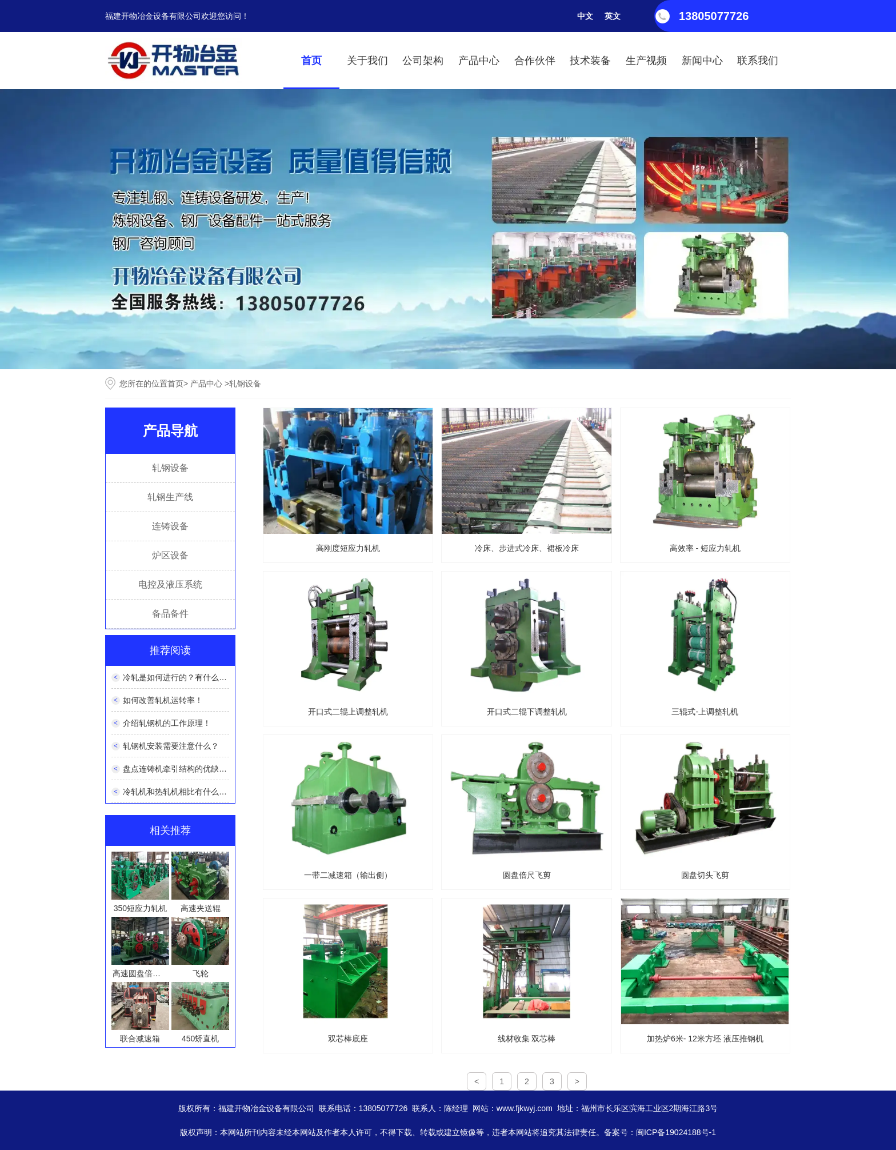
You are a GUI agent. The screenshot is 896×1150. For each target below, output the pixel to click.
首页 (311, 60)
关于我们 (367, 60)
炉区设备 (170, 555)
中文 (585, 16)
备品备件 (170, 613)
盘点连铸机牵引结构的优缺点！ (179, 768)
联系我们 (757, 60)
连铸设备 (170, 526)
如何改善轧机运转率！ (163, 700)
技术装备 (590, 60)
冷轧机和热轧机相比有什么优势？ (183, 791)
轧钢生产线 (170, 497)
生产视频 (646, 60)
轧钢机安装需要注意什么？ (171, 745)
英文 (613, 16)
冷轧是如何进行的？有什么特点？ (183, 677)
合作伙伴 (534, 60)
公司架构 (422, 60)
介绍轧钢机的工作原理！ (167, 723)
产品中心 (478, 60)
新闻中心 (702, 60)
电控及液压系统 (170, 584)
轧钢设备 (170, 468)
